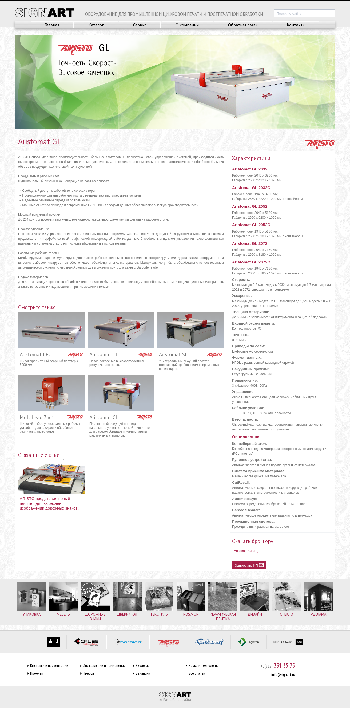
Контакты (296, 24)
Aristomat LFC (35, 354)
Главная (52, 24)
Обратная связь (243, 24)
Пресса (88, 673)
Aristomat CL (103, 417)
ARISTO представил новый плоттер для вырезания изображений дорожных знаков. (49, 503)
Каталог (96, 24)
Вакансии (143, 673)
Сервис (139, 24)
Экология (142, 665)
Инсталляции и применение (104, 665)
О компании (187, 24)
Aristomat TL (103, 354)
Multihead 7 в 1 (37, 417)
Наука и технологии (204, 665)
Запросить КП (249, 565)
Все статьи (197, 673)
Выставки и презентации (49, 665)
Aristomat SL (173, 354)
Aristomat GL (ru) (246, 551)
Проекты (36, 673)
